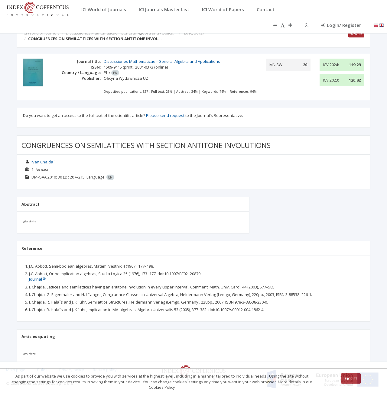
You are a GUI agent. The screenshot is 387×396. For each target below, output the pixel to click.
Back (356, 33)
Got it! (351, 378)
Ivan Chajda (42, 162)
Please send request (165, 115)
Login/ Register (341, 25)
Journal (37, 279)
